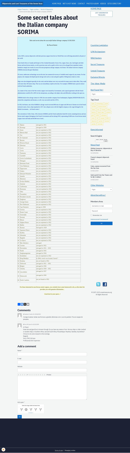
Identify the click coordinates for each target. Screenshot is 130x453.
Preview (48, 375)
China (108, 111)
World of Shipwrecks (47, 9)
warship (93, 125)
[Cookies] (3, 449)
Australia (100, 125)
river (98, 111)
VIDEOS (103, 3)
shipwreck (94, 122)
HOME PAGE (56, 3)
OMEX (97, 116)
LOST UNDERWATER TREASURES (101, 14)
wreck (93, 119)
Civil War (93, 108)
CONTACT (81, 3)
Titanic (93, 111)
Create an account (95, 221)
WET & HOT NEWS (69, 3)
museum (107, 122)
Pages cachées (34, 9)
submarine (104, 116)
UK (97, 119)
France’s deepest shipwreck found (100, 160)
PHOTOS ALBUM (92, 3)
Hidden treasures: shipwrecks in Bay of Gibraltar (101, 151)
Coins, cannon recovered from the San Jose (100, 169)
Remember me (97, 217)
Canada (102, 119)
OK (20, 417)
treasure (108, 114)
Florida (103, 111)
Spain (92, 105)
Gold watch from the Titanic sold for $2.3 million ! (101, 178)
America (93, 114)
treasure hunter (102, 108)
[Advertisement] (102, 29)
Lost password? (105, 221)
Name (19, 350)
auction (101, 122)
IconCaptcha (30, 412)
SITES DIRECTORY (114, 3)
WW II (108, 119)
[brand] (22, 3)
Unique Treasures (22, 9)
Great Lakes (101, 114)
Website (19, 366)
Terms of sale (59, 450)
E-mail (19, 359)
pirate (106, 105)
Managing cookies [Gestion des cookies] (70, 450)
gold (92, 116)
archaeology (99, 105)
